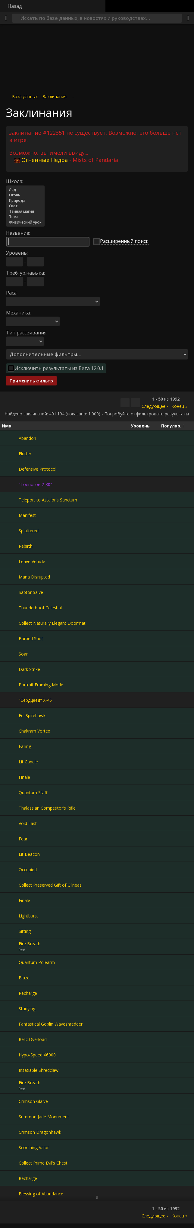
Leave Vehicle (32, 561)
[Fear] (10, 838)
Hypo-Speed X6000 (37, 1055)
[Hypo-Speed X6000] (10, 1054)
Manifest (27, 515)
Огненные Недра (41, 159)
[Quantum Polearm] (10, 962)
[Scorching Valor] (10, 1147)
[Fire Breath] (10, 946)
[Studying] (10, 1008)
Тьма (25, 217)
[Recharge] (10, 993)
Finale (24, 777)
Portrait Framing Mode (41, 685)
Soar (23, 654)
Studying (27, 1008)
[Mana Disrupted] (10, 576)
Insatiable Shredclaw (38, 1070)
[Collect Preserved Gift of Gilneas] (10, 885)
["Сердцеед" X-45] (10, 700)
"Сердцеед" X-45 (35, 700)
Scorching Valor (34, 1147)
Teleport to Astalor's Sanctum (48, 500)
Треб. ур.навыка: (25, 272)
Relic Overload (33, 1039)
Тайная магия (25, 211)
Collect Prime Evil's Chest (43, 1163)
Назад (15, 6)
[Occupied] (10, 869)
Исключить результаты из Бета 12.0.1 (59, 368)
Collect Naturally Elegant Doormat (52, 623)
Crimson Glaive (33, 1101)
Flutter (25, 453)
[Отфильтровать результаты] (135, 402)
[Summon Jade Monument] (10, 1116)
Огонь (25, 195)
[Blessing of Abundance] (10, 1193)
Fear (23, 839)
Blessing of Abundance (41, 1194)
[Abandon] (10, 438)
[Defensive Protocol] (10, 469)
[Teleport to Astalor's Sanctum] (10, 499)
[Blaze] (10, 977)
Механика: (18, 312)
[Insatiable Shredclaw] (10, 1070)
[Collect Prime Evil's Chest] (10, 1162)
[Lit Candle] (10, 761)
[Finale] (10, 777)
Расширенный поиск (124, 241)
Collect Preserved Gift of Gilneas (50, 885)
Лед (25, 189)
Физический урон (25, 222)
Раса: (11, 292)
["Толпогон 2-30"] (10, 484)
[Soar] (10, 653)
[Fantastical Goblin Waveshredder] (10, 1024)
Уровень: (17, 253)
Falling (25, 746)
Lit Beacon (29, 854)
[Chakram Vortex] (10, 730)
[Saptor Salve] (10, 592)
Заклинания (55, 96)
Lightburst (28, 916)
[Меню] (6, 18)
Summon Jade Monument (44, 1117)
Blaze (24, 978)
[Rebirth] (10, 546)
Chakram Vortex (34, 731)
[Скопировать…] (125, 402)
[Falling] (10, 746)
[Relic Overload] (10, 1039)
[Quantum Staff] (10, 792)
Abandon (27, 438)
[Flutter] (10, 453)
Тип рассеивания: (26, 332)
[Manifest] (10, 515)
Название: (18, 233)
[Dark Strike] (10, 669)
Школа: (14, 181)
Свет (25, 206)
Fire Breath (29, 943)
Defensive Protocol (37, 469)
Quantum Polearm (37, 962)
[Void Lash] (10, 823)
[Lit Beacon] (10, 854)
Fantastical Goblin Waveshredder (51, 1024)
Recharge (28, 993)
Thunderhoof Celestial (40, 608)
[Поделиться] (188, 18)
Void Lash (28, 823)
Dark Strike (29, 669)
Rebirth (26, 546)
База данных (25, 96)
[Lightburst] (10, 915)
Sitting (25, 931)
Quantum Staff (33, 792)
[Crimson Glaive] (10, 1101)
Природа (25, 200)
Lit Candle (28, 762)
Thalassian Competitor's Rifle (47, 808)
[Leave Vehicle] (10, 561)
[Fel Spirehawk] (10, 715)
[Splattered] (10, 530)
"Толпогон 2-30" (35, 484)
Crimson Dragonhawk (40, 1132)
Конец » (179, 406)
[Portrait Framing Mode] (10, 684)
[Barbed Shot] (10, 638)
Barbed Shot (31, 638)
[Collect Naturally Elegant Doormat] (10, 623)
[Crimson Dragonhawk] (10, 1132)
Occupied (28, 869)
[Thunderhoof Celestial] (10, 607)
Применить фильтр (31, 381)
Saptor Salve (31, 592)
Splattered (29, 530)
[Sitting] (10, 931)
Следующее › (155, 406)
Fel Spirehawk (32, 715)
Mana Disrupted (34, 577)
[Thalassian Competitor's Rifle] (10, 808)
